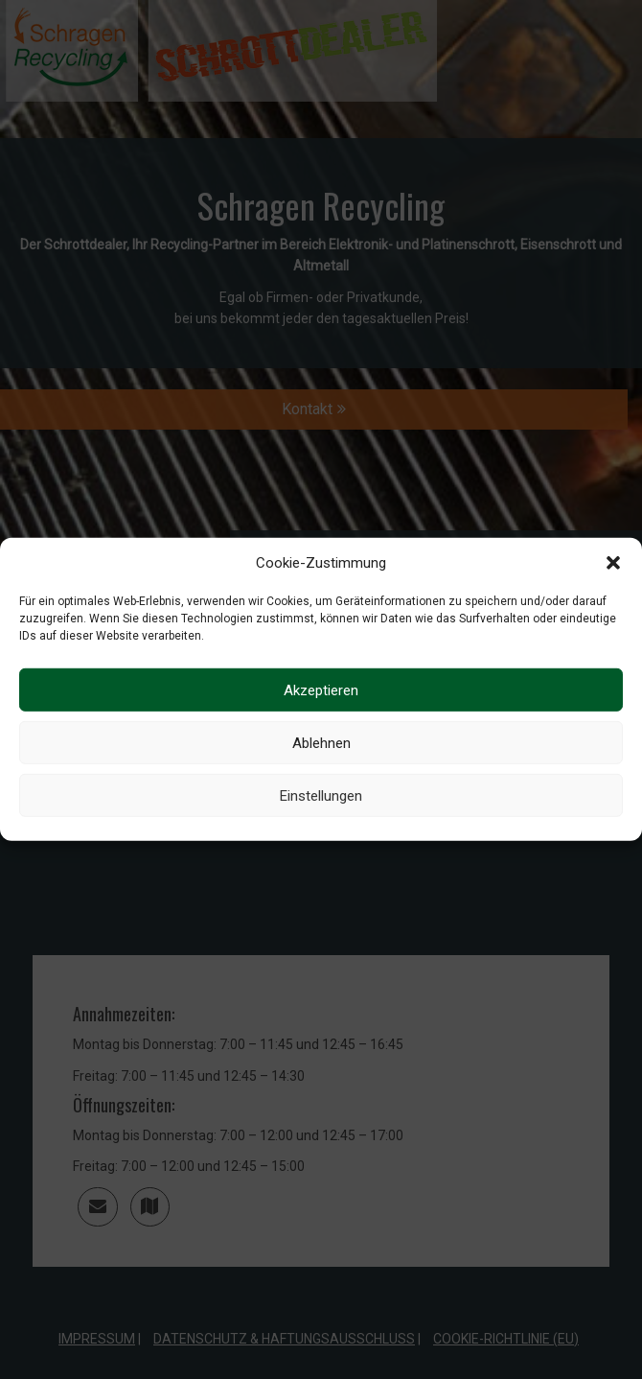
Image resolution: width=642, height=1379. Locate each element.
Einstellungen (321, 796)
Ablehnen (321, 743)
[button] (613, 563)
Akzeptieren (321, 690)
